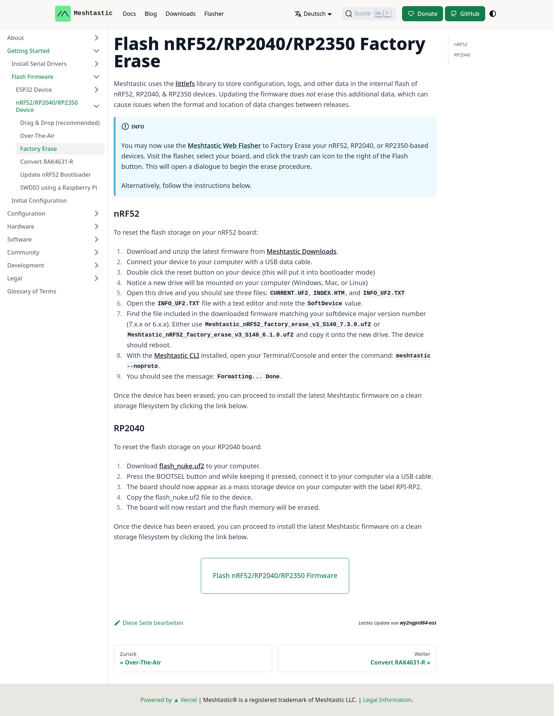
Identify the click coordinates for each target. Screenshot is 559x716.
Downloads (181, 14)
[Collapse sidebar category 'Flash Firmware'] (96, 76)
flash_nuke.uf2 (181, 465)
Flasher (214, 14)
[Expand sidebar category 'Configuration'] (96, 213)
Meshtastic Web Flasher (224, 145)
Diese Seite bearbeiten (149, 623)
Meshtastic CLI (176, 355)
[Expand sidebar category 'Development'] (96, 265)
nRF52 (461, 44)
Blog (151, 14)
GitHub (469, 14)
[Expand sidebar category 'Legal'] (96, 278)
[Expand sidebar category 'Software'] (96, 239)
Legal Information (387, 700)
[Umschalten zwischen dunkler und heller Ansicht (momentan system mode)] (493, 13)
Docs (129, 14)
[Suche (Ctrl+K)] (369, 13)
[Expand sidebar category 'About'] (96, 38)
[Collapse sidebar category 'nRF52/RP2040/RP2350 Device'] (96, 106)
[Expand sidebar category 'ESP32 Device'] (96, 89)
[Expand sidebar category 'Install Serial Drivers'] (96, 63)
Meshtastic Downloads (302, 251)
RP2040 (462, 54)
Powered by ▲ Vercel (168, 700)
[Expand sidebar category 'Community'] (96, 252)
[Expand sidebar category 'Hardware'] (96, 226)
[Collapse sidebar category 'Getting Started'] (96, 51)
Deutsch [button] (310, 14)
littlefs (185, 83)
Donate (427, 14)
